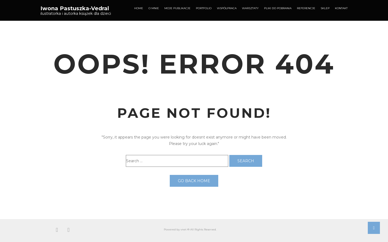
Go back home (194, 180)
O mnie (153, 8)
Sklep (325, 8)
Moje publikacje (177, 8)
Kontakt (341, 8)
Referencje (306, 8)
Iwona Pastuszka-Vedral (74, 8)
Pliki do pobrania (278, 8)
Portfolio (204, 8)
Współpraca (227, 8)
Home (138, 8)
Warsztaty (250, 8)
